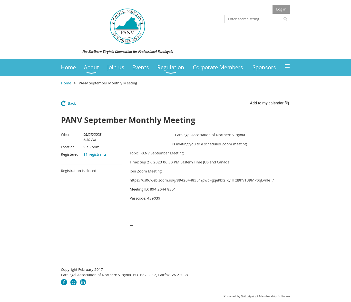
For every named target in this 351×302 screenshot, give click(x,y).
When (65, 134)
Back (72, 103)
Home (66, 83)
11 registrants (95, 154)
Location (68, 147)
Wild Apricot (249, 296)
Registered (69, 154)
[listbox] (270, 103)
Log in (281, 9)
